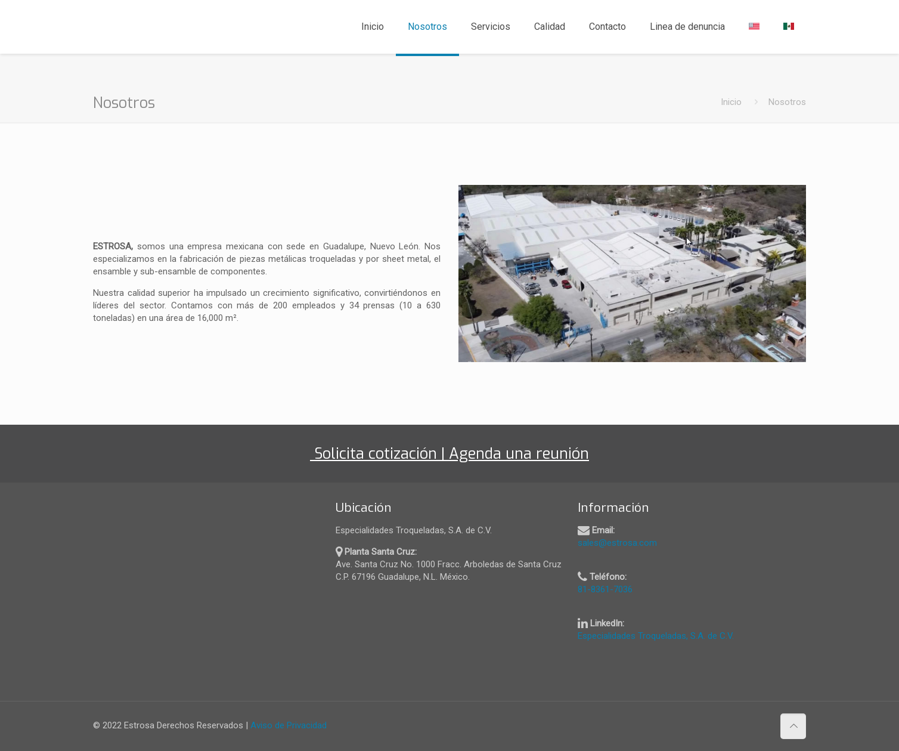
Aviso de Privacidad (288, 725)
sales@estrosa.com (617, 542)
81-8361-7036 (605, 589)
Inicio (731, 102)
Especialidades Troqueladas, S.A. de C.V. (656, 636)
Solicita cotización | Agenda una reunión (454, 453)
